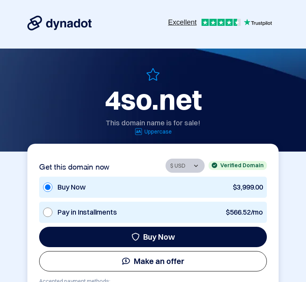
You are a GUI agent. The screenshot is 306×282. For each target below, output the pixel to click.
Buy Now (153, 237)
